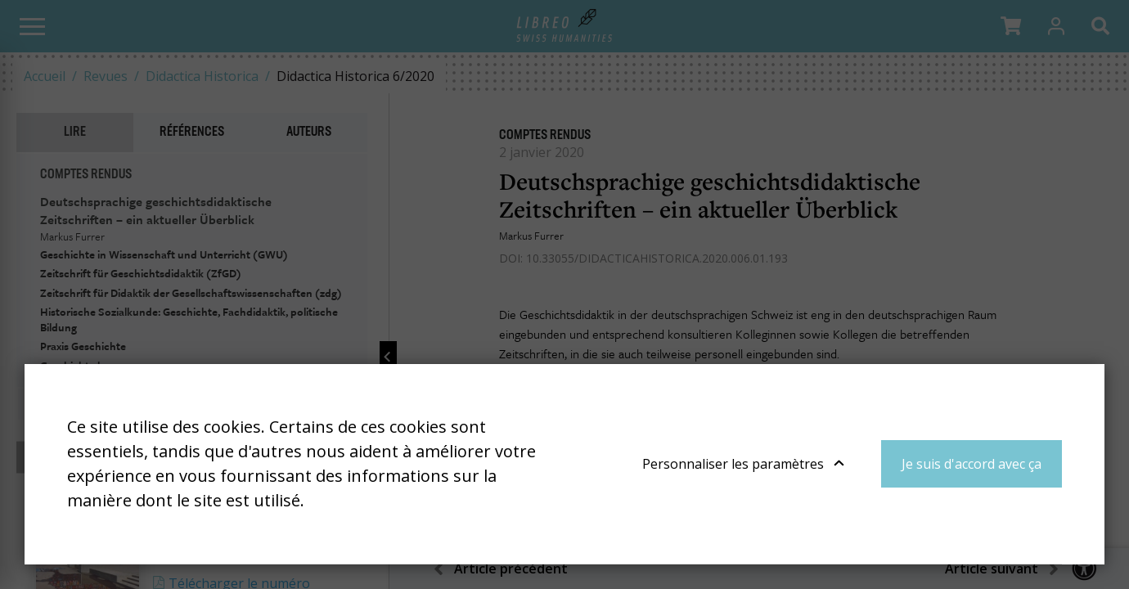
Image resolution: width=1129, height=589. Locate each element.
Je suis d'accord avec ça (971, 464)
